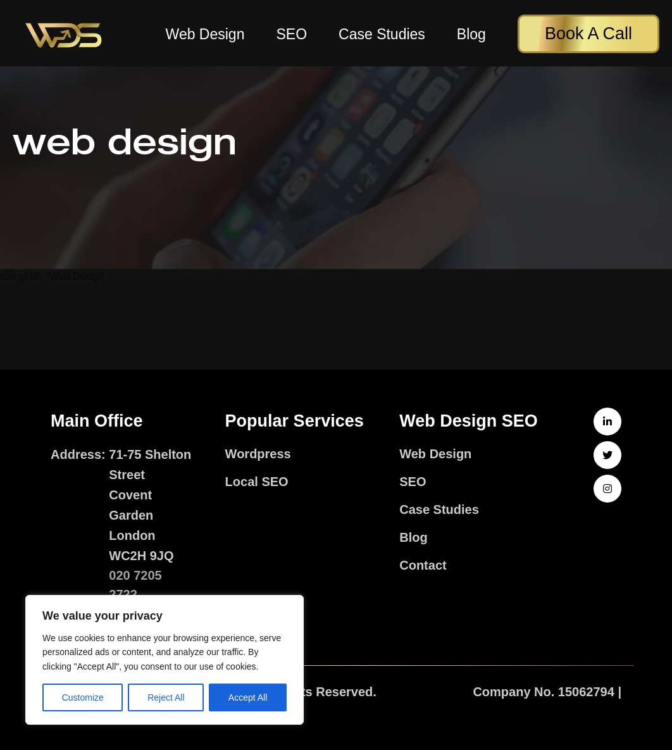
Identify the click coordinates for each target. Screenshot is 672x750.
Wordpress (258, 454)
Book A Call (588, 33)
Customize (83, 697)
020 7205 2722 (135, 584)
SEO (291, 34)
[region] (164, 660)
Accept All (247, 697)
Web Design (205, 34)
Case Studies (382, 34)
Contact (422, 565)
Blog (471, 34)
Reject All (165, 697)
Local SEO (257, 482)
